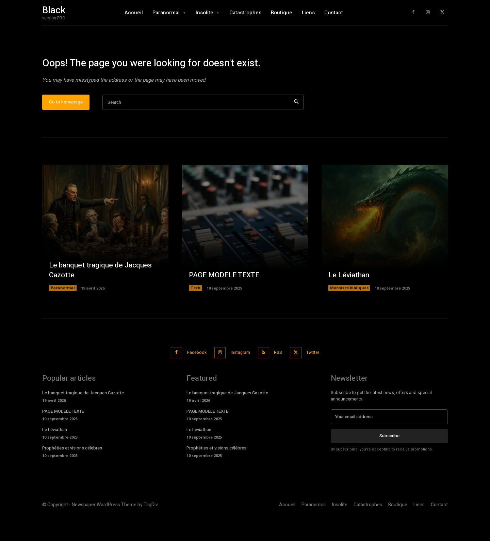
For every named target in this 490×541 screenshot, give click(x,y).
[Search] (296, 124)
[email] (389, 438)
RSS (281, 374)
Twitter (319, 374)
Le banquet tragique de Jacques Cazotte (103, 292)
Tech (195, 310)
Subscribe (389, 457)
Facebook (191, 374)
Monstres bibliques (349, 310)
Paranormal (63, 310)
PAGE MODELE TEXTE (226, 297)
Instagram (239, 374)
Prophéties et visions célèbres (72, 469)
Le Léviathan (349, 297)
